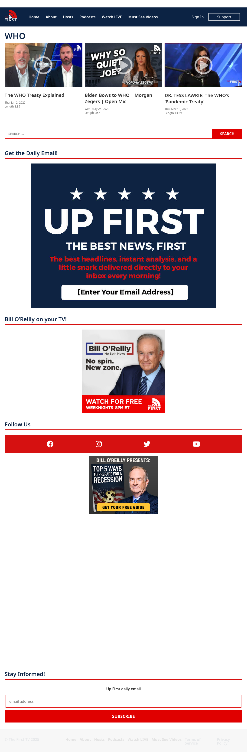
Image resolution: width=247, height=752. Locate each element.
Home (34, 17)
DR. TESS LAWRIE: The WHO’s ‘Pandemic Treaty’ (197, 98)
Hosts (68, 17)
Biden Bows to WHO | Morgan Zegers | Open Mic (118, 98)
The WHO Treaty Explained (34, 95)
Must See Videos (143, 17)
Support (224, 17)
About (51, 17)
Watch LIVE (112, 17)
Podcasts (87, 17)
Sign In (198, 17)
